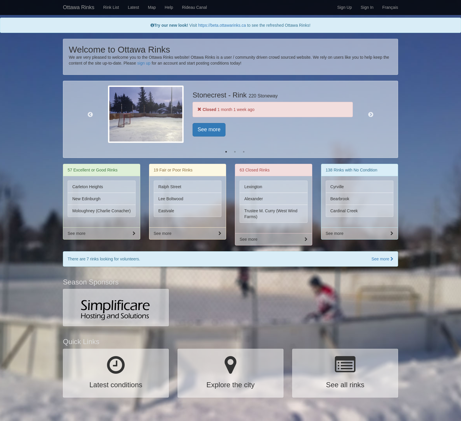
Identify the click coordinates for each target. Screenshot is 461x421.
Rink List (111, 7)
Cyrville (337, 186)
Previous (90, 115)
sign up (144, 63)
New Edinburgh (86, 198)
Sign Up (344, 7)
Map (152, 7)
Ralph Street (169, 186)
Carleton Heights (87, 186)
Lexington (253, 186)
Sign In (367, 7)
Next (371, 115)
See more (382, 259)
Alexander (253, 198)
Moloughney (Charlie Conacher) (101, 210)
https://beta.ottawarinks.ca (222, 25)
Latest (133, 7)
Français (390, 7)
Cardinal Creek (344, 210)
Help (169, 7)
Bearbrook (340, 198)
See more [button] (209, 129)
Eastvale (166, 210)
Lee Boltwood (170, 198)
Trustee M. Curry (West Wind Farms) (270, 213)
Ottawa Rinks (78, 7)
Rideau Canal (194, 7)
